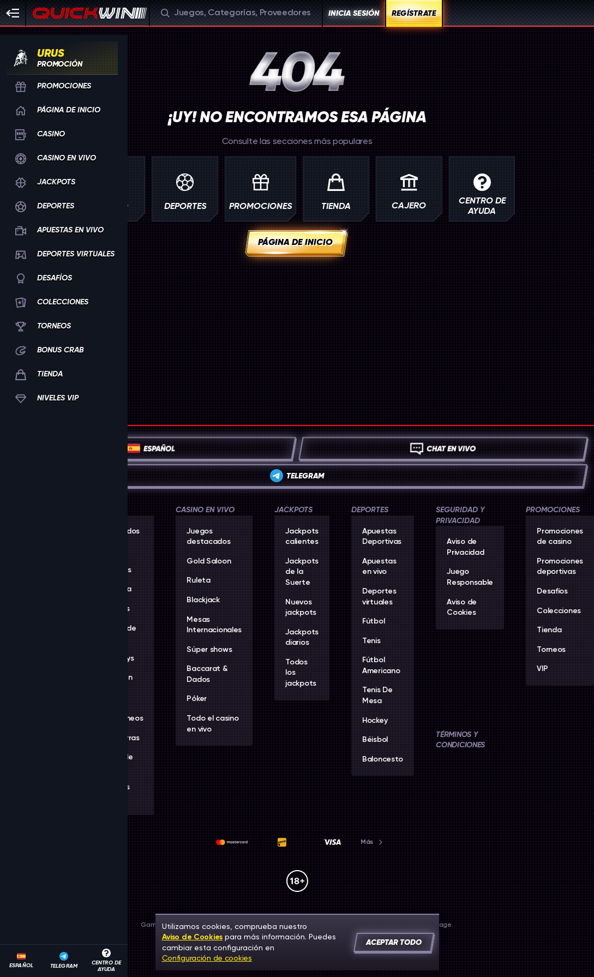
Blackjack (203, 600)
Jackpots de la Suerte (302, 572)
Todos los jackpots (300, 672)
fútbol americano (381, 665)
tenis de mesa (377, 695)
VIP (542, 669)
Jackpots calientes (302, 537)
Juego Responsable (470, 577)
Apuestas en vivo (379, 567)
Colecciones (559, 611)
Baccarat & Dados (207, 674)
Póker (197, 699)
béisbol (375, 740)
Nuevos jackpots (300, 607)
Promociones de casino (560, 537)
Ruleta (198, 580)
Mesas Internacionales (214, 625)
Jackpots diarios (302, 637)
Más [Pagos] (372, 842)
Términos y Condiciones (460, 740)
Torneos (551, 650)
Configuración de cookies (207, 958)
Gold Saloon (209, 561)
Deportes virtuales (379, 597)
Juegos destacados (208, 537)
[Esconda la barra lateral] (13, 13)
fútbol (373, 621)
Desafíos (552, 591)
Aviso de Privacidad (465, 547)
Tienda (549, 630)
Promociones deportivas (560, 567)
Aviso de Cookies (462, 607)
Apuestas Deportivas (381, 537)
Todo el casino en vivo (212, 724)
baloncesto (382, 759)
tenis (371, 641)
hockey (374, 720)
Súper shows (209, 650)
